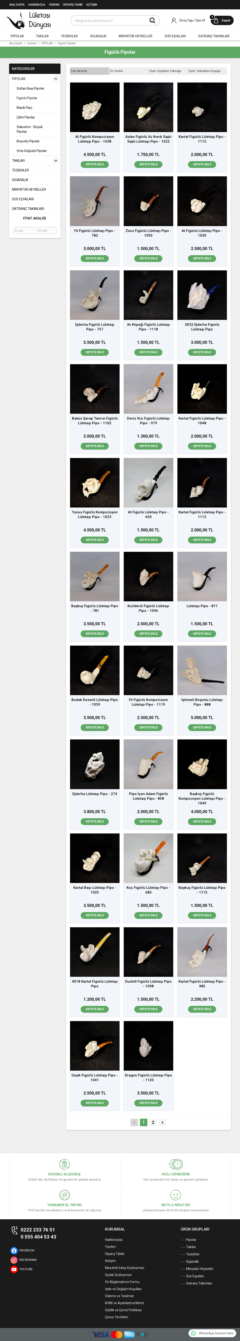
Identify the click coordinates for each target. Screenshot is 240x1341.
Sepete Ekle (95, 164)
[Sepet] (222, 20)
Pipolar (188, 1239)
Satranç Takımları (196, 1283)
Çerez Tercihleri (116, 1317)
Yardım (110, 1247)
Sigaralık (190, 1261)
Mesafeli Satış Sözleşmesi (124, 1268)
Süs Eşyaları (192, 1276)
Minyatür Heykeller (197, 1269)
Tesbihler (190, 1254)
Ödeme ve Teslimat (119, 1296)
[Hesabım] (189, 20)
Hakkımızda (113, 1240)
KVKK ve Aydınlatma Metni (124, 1303)
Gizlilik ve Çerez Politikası (123, 1310)
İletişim (110, 1261)
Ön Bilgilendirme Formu (122, 1282)
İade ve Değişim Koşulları (123, 1289)
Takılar (188, 1247)
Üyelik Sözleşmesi (118, 1275)
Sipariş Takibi (114, 1254)
